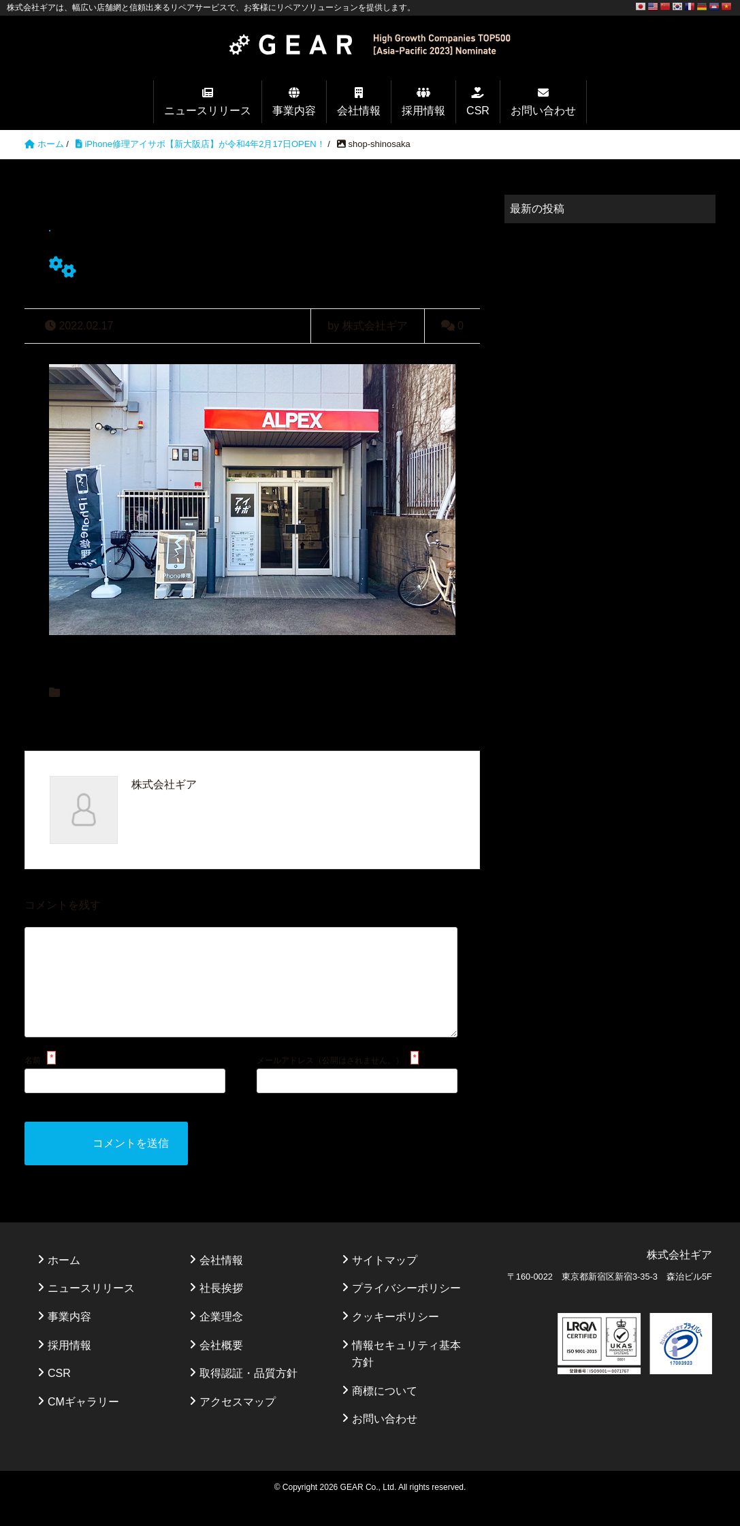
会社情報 (359, 110)
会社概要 (221, 1367)
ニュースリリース (207, 110)
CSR (477, 110)
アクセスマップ (237, 1423)
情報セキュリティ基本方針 (406, 1376)
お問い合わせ (543, 110)
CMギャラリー (83, 1423)
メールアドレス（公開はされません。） (330, 1082)
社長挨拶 (221, 1310)
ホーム (64, 1282)
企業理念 (221, 1338)
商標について (384, 1412)
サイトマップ (384, 1282)
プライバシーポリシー (406, 1310)
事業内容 (294, 110)
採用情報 (423, 110)
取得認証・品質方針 (248, 1395)
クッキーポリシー (395, 1338)
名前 (33, 1082)
